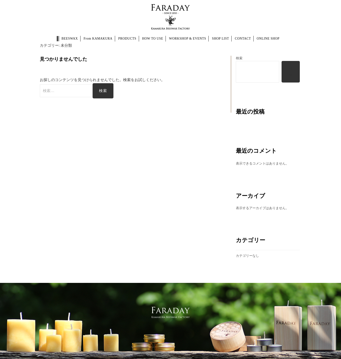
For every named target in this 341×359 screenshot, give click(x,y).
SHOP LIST (220, 38)
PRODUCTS (127, 38)
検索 (239, 58)
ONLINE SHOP (268, 38)
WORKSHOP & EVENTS (187, 38)
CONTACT (243, 38)
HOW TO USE (152, 38)
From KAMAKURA (98, 38)
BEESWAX (70, 38)
